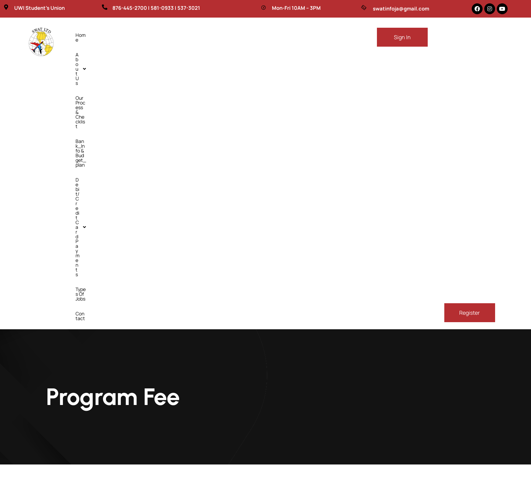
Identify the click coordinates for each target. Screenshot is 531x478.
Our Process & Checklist (161, 35)
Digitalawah (345, 470)
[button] (111, 35)
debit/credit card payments (296, 35)
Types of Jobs (90, 50)
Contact (124, 50)
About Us (112, 35)
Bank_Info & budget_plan (224, 35)
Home (82, 35)
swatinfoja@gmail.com (401, 8)
